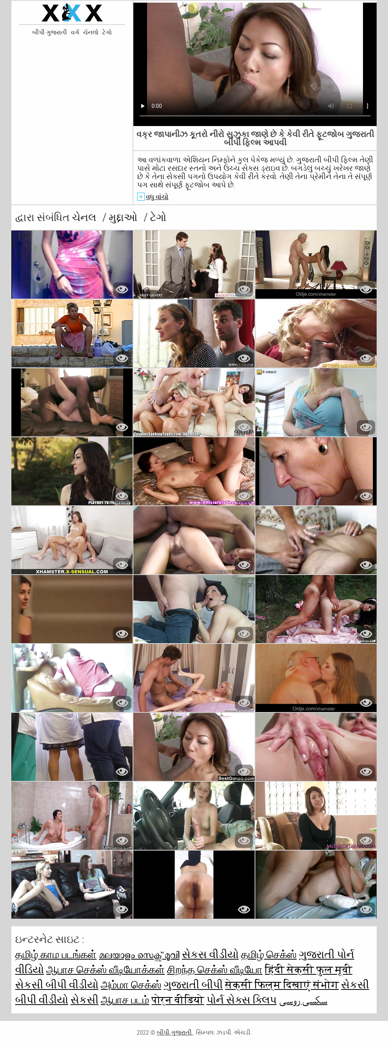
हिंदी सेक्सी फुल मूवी (308, 969)
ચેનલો (91, 32)
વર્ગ (75, 32)
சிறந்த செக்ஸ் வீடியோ (215, 969)
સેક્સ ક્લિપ (251, 1000)
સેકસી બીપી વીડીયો (57, 984)
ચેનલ (85, 217)
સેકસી (84, 1000)
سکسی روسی (303, 1000)
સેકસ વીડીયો (210, 954)
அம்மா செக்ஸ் (131, 984)
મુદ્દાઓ (124, 217)
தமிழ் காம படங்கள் (56, 954)
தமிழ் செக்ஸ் (269, 954)
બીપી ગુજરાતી (49, 32)
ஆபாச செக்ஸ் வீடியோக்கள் (105, 969)
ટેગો (107, 32)
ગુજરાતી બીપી (193, 984)
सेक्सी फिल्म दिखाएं (269, 984)
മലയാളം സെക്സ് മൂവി (139, 954)
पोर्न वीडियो (178, 1000)
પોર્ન (216, 1000)
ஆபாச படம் (125, 1000)
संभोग (326, 984)
